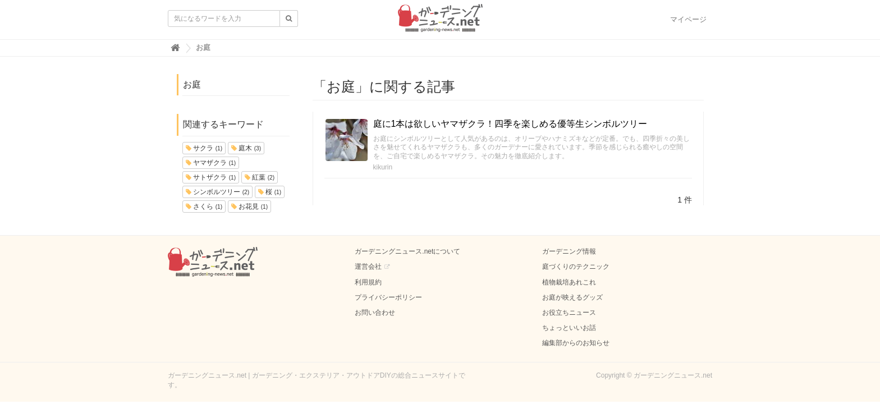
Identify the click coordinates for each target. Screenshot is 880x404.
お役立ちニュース (569, 312)
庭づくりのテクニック (575, 266)
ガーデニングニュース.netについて (407, 251)
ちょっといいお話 (569, 328)
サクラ (204, 148)
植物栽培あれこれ (569, 282)
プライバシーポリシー (388, 297)
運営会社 (368, 266)
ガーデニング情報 (569, 251)
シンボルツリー (217, 192)
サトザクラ (211, 177)
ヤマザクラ (211, 163)
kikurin (383, 167)
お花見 (249, 206)
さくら (204, 206)
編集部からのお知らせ (575, 343)
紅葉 (259, 177)
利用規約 (368, 282)
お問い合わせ (375, 312)
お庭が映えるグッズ (572, 297)
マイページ (688, 19)
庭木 (246, 148)
